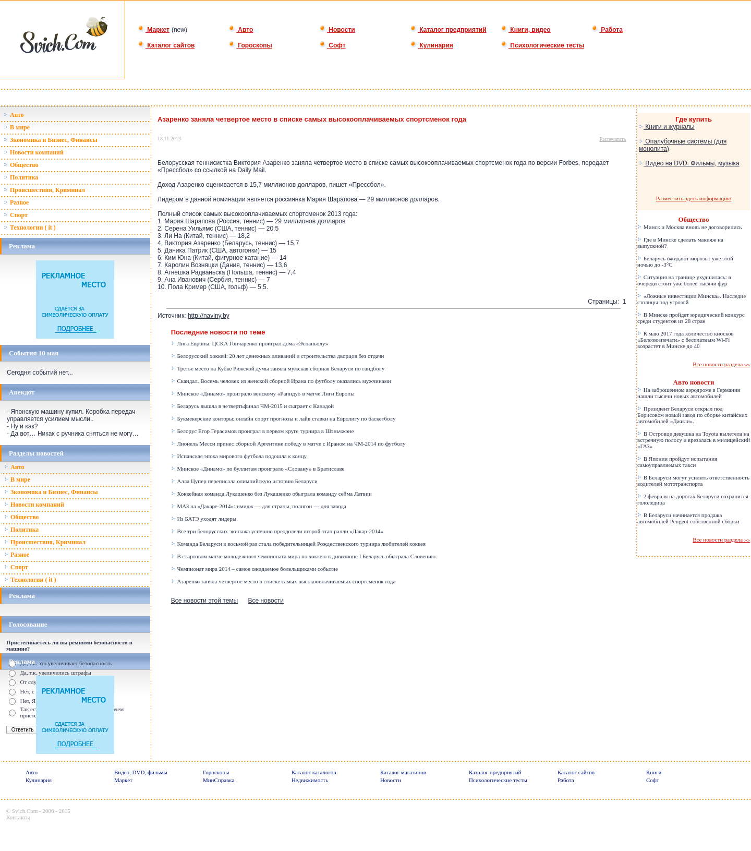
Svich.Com (25, 811)
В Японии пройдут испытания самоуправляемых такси (677, 462)
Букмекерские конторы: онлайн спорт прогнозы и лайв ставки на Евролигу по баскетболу (283, 418)
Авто (240, 29)
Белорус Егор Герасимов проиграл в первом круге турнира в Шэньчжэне (262, 431)
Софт (332, 45)
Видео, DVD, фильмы (140, 772)
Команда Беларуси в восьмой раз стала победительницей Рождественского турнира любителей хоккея (298, 544)
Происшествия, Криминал (44, 190)
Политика (21, 177)
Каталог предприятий (448, 29)
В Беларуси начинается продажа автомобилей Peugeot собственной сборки (688, 518)
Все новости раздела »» (721, 364)
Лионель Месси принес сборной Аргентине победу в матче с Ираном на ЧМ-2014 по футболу (288, 443)
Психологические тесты (542, 45)
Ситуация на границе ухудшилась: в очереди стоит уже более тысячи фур (684, 280)
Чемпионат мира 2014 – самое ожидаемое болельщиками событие (254, 569)
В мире (17, 127)
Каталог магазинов (403, 772)
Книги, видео (526, 29)
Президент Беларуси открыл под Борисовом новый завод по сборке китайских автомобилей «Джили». (692, 414)
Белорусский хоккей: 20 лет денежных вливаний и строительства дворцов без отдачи (277, 356)
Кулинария (431, 45)
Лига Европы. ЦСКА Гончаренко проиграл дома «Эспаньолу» (250, 343)
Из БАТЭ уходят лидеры (203, 519)
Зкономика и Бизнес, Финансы (51, 139)
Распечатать (613, 139)
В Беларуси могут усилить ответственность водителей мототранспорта (693, 480)
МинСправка (218, 780)
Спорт (16, 215)
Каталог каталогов (314, 772)
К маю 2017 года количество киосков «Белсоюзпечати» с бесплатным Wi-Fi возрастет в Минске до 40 (685, 339)
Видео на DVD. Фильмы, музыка (689, 163)
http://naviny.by (208, 315)
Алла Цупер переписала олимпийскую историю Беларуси (244, 481)
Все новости (265, 600)
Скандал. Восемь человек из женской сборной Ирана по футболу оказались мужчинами (281, 381)
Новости (337, 29)
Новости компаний (34, 152)
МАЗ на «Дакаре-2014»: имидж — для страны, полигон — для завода (258, 506)
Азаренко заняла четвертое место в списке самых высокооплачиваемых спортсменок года (283, 581)
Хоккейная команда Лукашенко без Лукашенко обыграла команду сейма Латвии (271, 493)
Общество (21, 165)
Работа (607, 29)
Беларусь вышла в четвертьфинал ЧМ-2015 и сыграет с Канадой (252, 406)
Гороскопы (250, 45)
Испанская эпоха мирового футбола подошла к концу (239, 456)
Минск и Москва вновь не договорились (689, 227)
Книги (654, 772)
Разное (16, 202)
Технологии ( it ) (30, 227)
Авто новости (693, 382)
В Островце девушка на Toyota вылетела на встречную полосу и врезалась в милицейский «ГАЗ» (693, 439)
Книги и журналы (667, 126)
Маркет (153, 29)
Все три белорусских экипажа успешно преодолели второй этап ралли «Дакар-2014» (277, 531)
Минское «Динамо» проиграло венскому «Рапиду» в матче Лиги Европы (263, 393)
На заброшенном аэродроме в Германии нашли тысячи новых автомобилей (689, 393)
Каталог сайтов (166, 45)
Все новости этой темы (204, 600)
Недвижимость (310, 780)
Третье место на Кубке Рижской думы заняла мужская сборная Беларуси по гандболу (278, 368)
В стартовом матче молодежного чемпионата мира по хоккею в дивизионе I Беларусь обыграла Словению (303, 556)
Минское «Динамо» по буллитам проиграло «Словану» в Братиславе (258, 468)
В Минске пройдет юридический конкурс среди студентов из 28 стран (691, 317)
